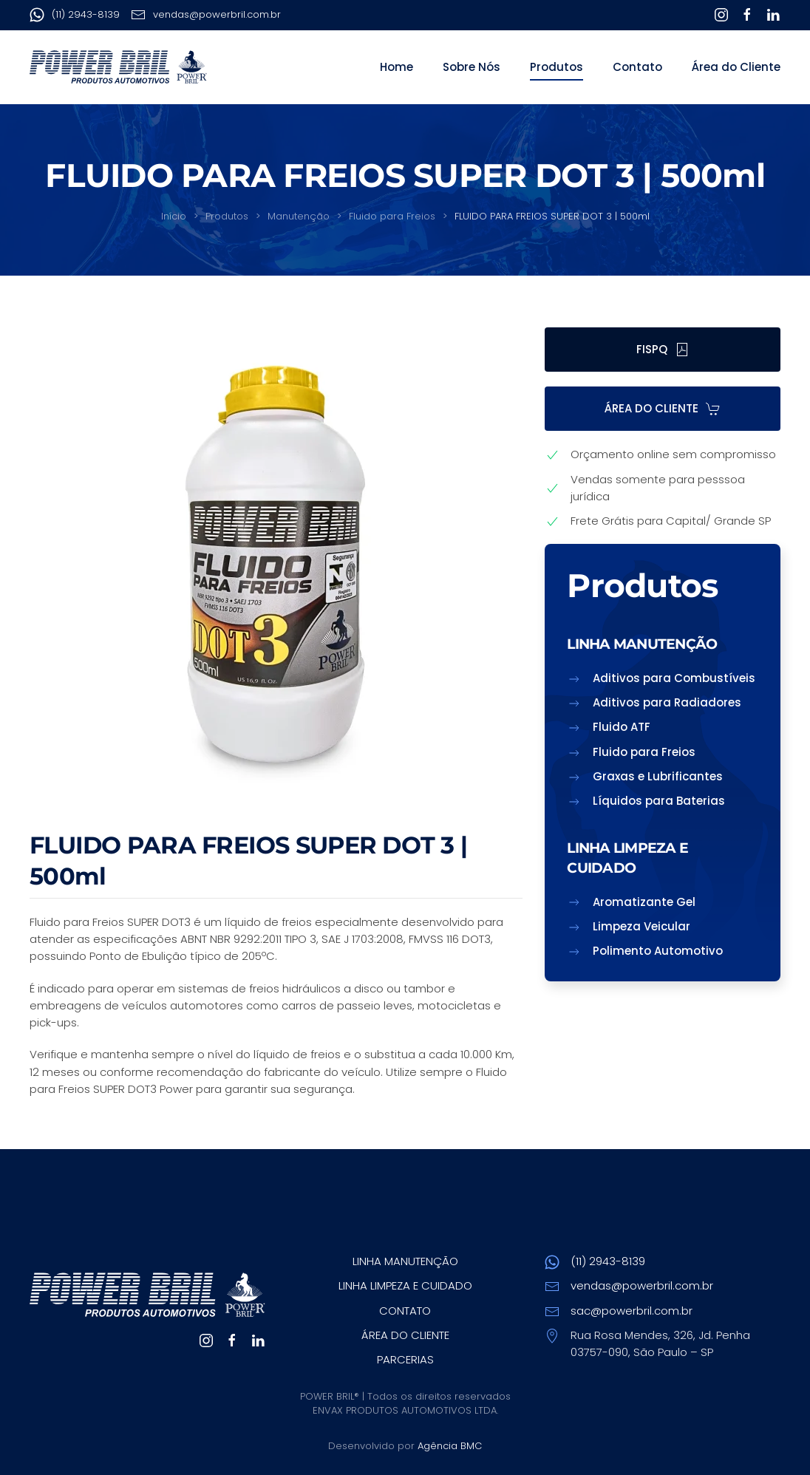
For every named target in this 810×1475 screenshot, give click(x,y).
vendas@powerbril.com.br (206, 14)
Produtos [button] (556, 67)
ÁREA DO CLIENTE (663, 408)
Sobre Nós (471, 67)
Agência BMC (450, 1446)
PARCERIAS (405, 1359)
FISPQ (663, 349)
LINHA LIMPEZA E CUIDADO (405, 1285)
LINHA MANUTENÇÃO (405, 1261)
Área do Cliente (736, 67)
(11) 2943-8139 (75, 14)
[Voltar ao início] (118, 67)
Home (396, 67)
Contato (637, 67)
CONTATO (405, 1310)
